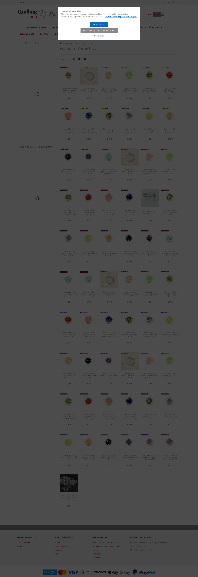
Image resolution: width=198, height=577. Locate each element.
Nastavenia (99, 36)
